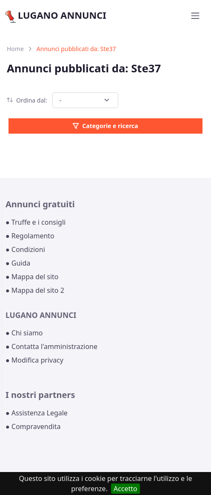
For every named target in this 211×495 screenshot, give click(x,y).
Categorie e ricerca (105, 126)
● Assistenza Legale (37, 413)
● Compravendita (33, 426)
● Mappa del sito (32, 276)
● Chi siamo (24, 333)
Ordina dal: (27, 100)
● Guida (18, 263)
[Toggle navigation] (195, 16)
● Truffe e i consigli (36, 222)
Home (15, 49)
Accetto (125, 488)
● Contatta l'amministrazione (51, 346)
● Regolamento (30, 235)
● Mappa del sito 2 (35, 290)
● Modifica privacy (34, 360)
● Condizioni (25, 249)
